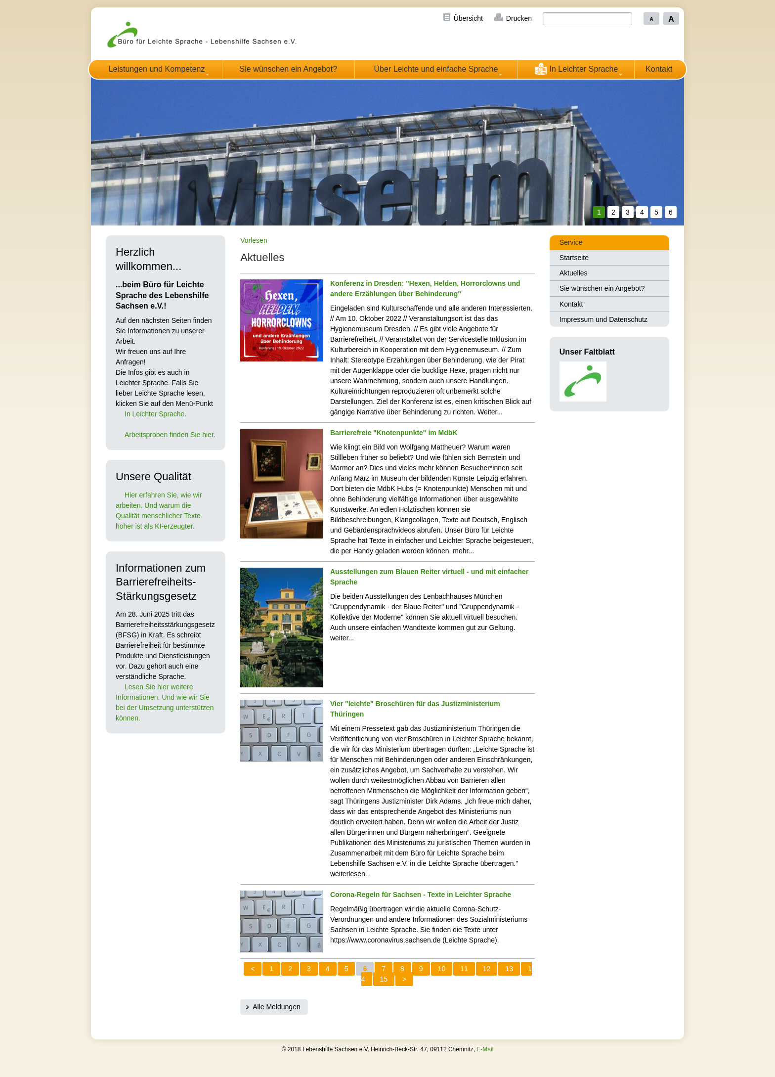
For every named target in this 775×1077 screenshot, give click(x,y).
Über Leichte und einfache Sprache (436, 69)
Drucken (519, 18)
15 (384, 979)
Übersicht (468, 18)
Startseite (574, 258)
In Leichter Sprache (576, 69)
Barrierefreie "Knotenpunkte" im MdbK (394, 433)
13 (509, 969)
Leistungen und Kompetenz (157, 69)
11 (464, 969)
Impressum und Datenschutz (603, 319)
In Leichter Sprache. (155, 414)
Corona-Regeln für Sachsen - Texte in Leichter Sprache (420, 894)
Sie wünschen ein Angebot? (288, 69)
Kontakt (659, 69)
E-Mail (484, 1049)
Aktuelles (574, 273)
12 (487, 969)
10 (442, 969)
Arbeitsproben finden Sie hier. (170, 435)
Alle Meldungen (277, 1007)
